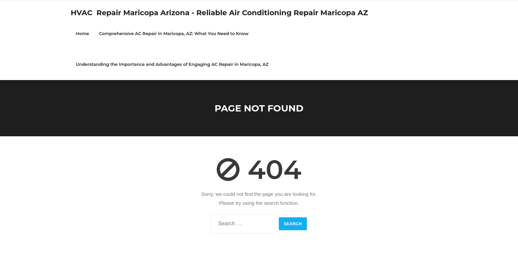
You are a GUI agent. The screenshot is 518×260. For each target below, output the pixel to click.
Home (82, 33)
